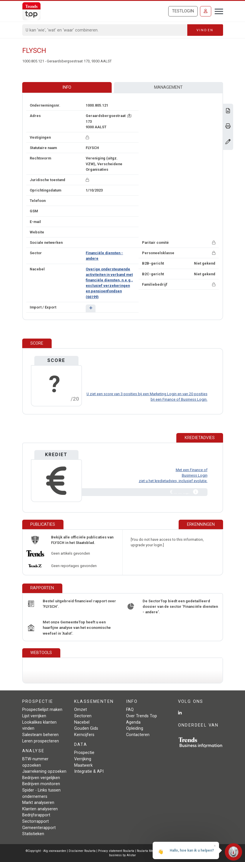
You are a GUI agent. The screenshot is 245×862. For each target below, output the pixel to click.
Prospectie (84, 752)
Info (66, 87)
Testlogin (183, 11)
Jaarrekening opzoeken (44, 771)
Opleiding (134, 728)
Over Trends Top (141, 716)
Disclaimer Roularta (82, 850)
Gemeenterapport (39, 827)
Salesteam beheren (40, 734)
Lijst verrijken (34, 716)
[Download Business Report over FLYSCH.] (228, 111)
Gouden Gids (86, 728)
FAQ (130, 709)
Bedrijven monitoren (41, 783)
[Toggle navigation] (217, 10)
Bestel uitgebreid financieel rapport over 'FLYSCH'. (79, 604)
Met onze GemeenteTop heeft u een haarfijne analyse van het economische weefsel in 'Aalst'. (77, 627)
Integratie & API (89, 771)
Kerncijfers (84, 734)
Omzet (80, 709)
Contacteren (137, 734)
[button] (90, 308)
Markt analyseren (38, 802)
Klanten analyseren (40, 809)
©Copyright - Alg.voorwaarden (46, 850)
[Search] (105, 30)
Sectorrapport (35, 821)
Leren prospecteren (40, 741)
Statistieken (33, 833)
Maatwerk (83, 765)
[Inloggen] (205, 11)
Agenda (133, 722)
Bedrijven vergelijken (41, 777)
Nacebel (81, 722)
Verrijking (82, 759)
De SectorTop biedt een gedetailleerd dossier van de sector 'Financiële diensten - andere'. (180, 606)
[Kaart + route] (129, 116)
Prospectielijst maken (42, 709)
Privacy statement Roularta (116, 850)
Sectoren (82, 716)
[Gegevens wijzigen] (228, 142)
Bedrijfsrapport (36, 815)
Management (168, 87)
